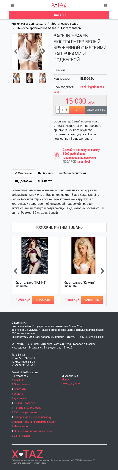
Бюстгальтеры (71, 28)
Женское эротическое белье (36, 28)
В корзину (77, 111)
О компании (21, 384)
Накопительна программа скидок (35, 421)
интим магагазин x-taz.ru (29, 23)
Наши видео (21, 426)
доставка (20, 398)
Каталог (59, 15)
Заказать (43, 300)
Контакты (20, 389)
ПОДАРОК (69, 161)
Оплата (18, 393)
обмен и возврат (24, 403)
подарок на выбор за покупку (32, 417)
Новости (67, 379)
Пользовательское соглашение (33, 431)
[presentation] (16, 51)
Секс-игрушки (22, 435)
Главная (19, 379)
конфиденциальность (27, 407)
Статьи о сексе (71, 384)
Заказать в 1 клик (96, 110)
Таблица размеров (25, 412)
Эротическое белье (64, 23)
